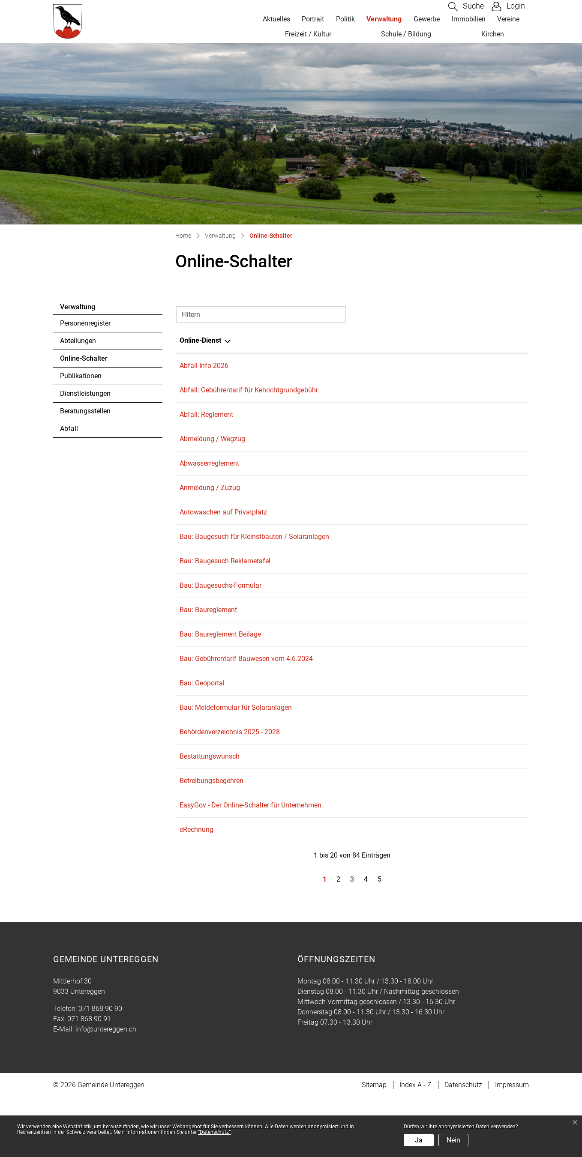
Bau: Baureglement (208, 640)
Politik (345, 19)
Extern (508, 449)
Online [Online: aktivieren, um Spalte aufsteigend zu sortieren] (443, 340)
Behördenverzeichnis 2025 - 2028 (230, 777)
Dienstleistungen (85, 393)
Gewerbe (427, 19)
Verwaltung (384, 19)
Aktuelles (276, 19)
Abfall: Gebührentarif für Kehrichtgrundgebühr (249, 393)
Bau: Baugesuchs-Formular (220, 612)
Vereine (508, 19)
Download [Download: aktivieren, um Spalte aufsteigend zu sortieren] (499, 340)
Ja (419, 1140)
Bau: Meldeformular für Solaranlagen (236, 749)
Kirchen (492, 34)
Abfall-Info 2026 (204, 366)
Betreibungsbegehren (211, 832)
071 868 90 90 (100, 1068)
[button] (466, 7)
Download (508, 366)
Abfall (69, 429)
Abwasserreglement (209, 475)
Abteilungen (78, 341)
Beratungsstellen (85, 411)
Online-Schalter (84, 360)
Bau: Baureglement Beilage (220, 667)
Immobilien (469, 19)
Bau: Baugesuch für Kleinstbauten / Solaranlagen (254, 557)
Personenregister (85, 323)
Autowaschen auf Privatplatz (223, 530)
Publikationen (81, 376)
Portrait (313, 19)
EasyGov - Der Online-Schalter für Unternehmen (250, 859)
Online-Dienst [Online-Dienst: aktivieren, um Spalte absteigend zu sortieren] (200, 340)
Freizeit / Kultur (308, 34)
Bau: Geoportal (202, 722)
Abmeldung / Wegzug (212, 448)
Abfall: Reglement (206, 420)
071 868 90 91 (89, 1079)
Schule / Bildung (406, 34)
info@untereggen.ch (105, 1089)
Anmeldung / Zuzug (210, 503)
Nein (453, 1140)
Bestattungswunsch (210, 804)
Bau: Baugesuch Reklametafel (225, 585)
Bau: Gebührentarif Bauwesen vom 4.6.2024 (246, 695)
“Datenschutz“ (214, 1132)
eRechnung (196, 886)
